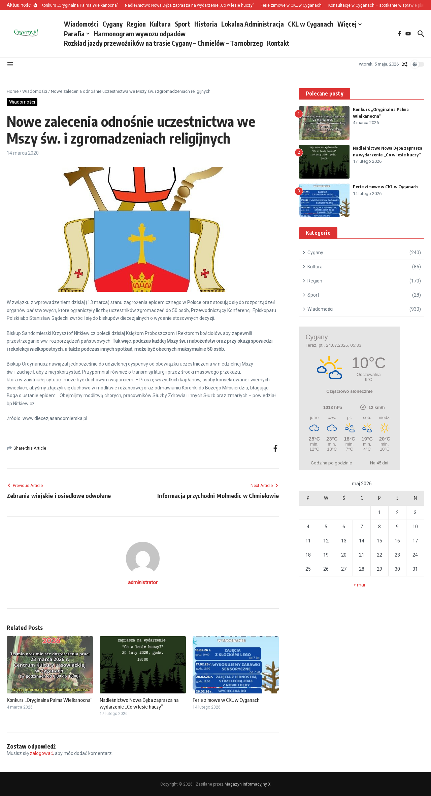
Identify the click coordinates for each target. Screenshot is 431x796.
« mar (360, 584)
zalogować (41, 753)
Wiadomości (81, 24)
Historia (205, 24)
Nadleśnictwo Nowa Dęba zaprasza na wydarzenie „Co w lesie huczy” (139, 703)
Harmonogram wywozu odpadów (140, 34)
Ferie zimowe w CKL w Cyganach (226, 700)
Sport (182, 24)
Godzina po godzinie (331, 462)
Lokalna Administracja (252, 24)
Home (13, 91)
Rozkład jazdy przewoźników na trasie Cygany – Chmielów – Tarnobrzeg (163, 43)
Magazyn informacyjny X (248, 784)
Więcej (349, 24)
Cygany (112, 24)
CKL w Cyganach (310, 24)
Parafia (77, 34)
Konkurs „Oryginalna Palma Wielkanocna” (49, 700)
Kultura (160, 24)
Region (136, 24)
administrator (143, 582)
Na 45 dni (379, 462)
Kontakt (278, 43)
